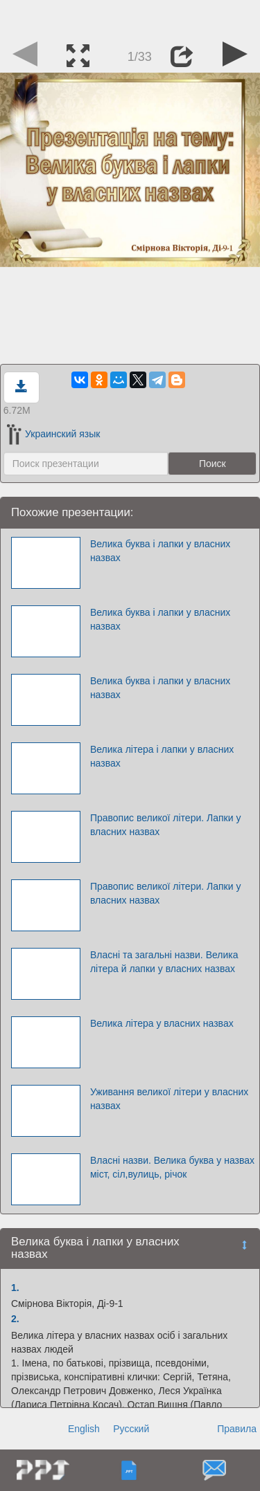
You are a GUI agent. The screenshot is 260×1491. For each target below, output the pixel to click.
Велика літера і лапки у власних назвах (162, 756)
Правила (237, 1428)
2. (15, 1318)
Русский (131, 1428)
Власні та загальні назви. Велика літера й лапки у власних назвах (164, 961)
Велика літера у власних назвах (162, 1023)
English (84, 1428)
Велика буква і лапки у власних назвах (160, 550)
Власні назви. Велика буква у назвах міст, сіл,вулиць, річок (172, 1167)
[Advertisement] (130, 17)
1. (15, 1287)
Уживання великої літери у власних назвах (169, 1098)
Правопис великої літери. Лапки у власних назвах (165, 824)
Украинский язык (54, 433)
